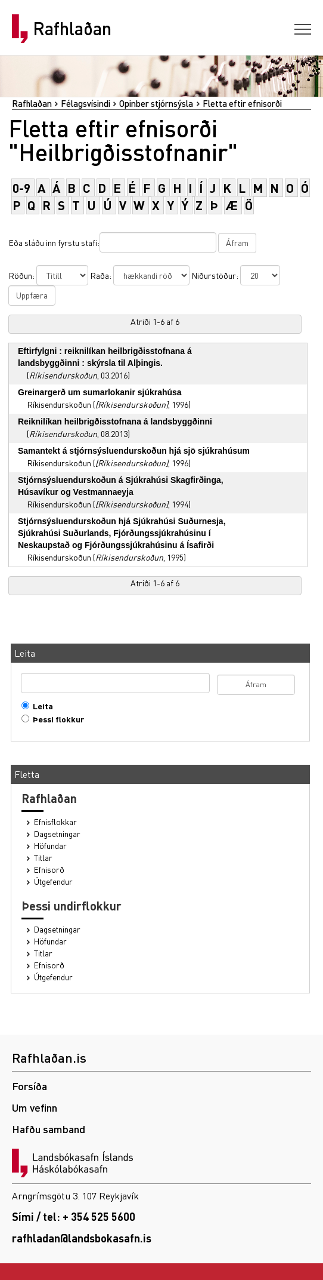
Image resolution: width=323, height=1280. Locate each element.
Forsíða (29, 1086)
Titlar (43, 858)
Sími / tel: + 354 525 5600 (73, 1216)
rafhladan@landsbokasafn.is (81, 1238)
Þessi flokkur (55, 719)
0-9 (21, 188)
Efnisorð (49, 869)
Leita (40, 706)
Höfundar (50, 846)
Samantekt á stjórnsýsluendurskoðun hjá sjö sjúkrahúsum (134, 451)
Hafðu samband (48, 1129)
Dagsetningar (57, 834)
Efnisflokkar (55, 822)
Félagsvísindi (85, 103)
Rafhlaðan (72, 28)
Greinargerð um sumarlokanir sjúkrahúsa (100, 392)
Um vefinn (34, 1107)
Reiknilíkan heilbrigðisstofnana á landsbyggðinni (115, 421)
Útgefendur (53, 881)
